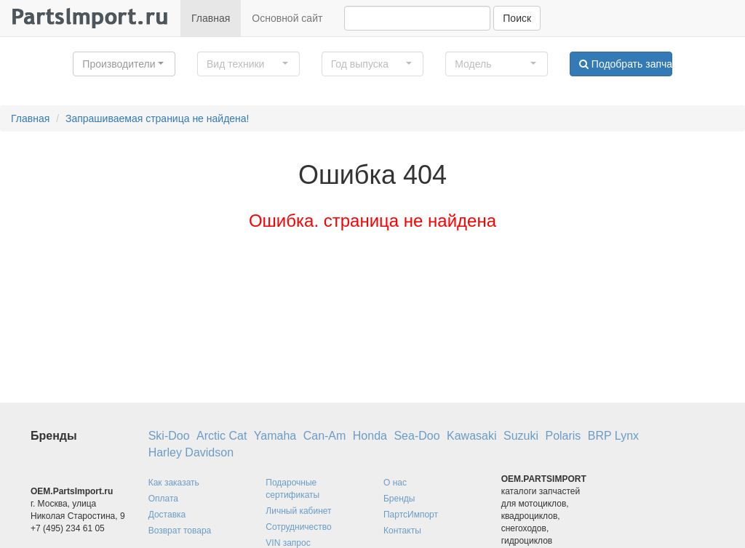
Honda (370, 436)
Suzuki (520, 436)
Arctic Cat (221, 436)
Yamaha (275, 436)
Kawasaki (471, 436)
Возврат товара (180, 530)
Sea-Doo (416, 436)
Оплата (163, 498)
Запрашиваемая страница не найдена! (157, 118)
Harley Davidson (191, 452)
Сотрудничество (298, 527)
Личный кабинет (298, 511)
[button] (124, 64)
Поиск (517, 18)
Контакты (402, 530)
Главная (210, 18)
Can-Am (324, 436)
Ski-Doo (169, 436)
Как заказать (173, 483)
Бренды (399, 498)
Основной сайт (287, 18)
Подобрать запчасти (625, 64)
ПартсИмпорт (410, 514)
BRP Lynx (613, 436)
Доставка (167, 514)
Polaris (563, 436)
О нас (395, 483)
